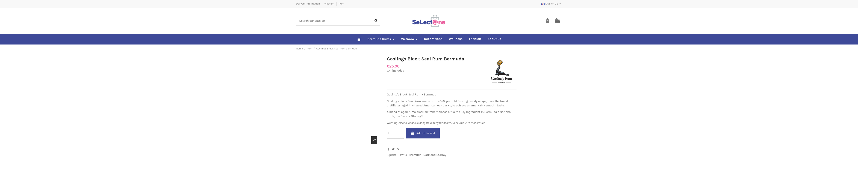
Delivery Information (308, 3)
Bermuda (415, 155)
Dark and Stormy (434, 155)
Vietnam (329, 3)
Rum (341, 3)
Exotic (403, 155)
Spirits (392, 155)
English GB (551, 3)
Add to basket (422, 133)
